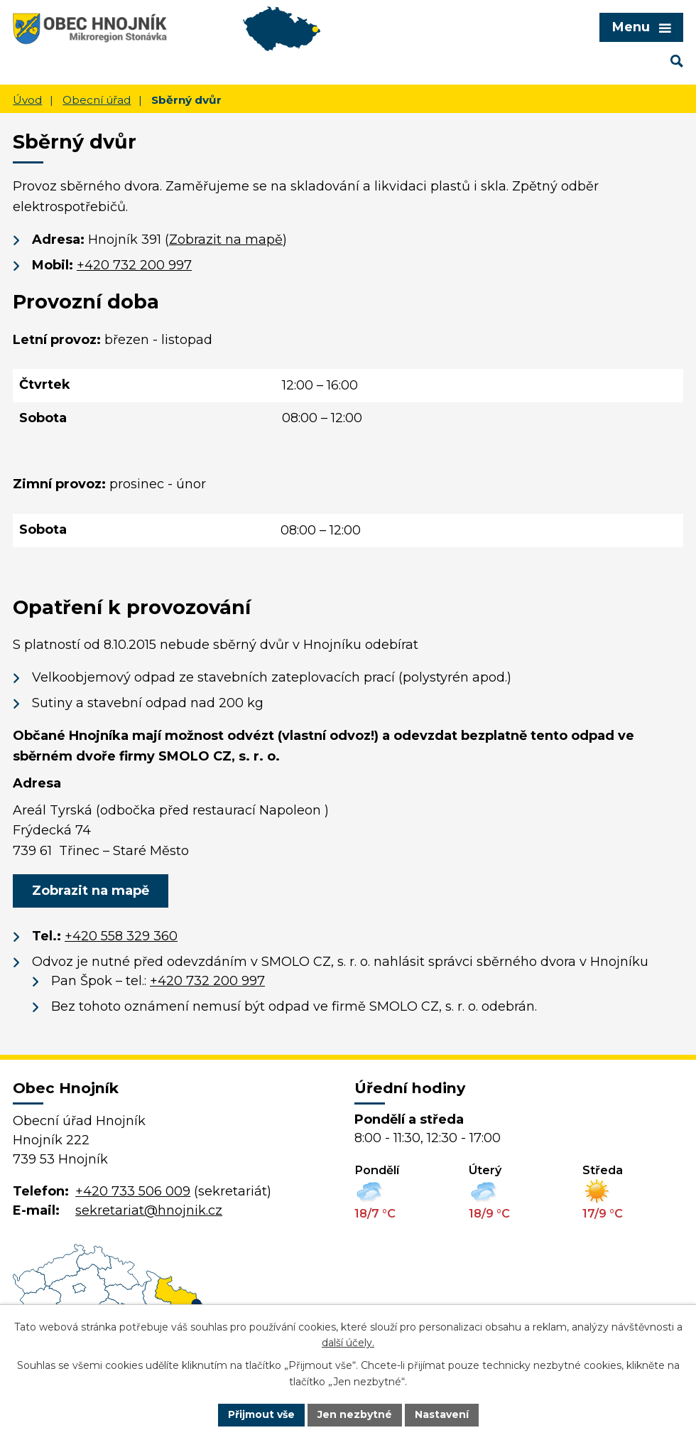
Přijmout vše (261, 1414)
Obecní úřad (96, 100)
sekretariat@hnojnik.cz (148, 1210)
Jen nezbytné (354, 1414)
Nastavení (442, 1414)
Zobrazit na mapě (226, 239)
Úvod (27, 100)
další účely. (348, 1343)
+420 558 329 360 (121, 936)
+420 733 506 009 (132, 1191)
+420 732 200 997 (134, 265)
